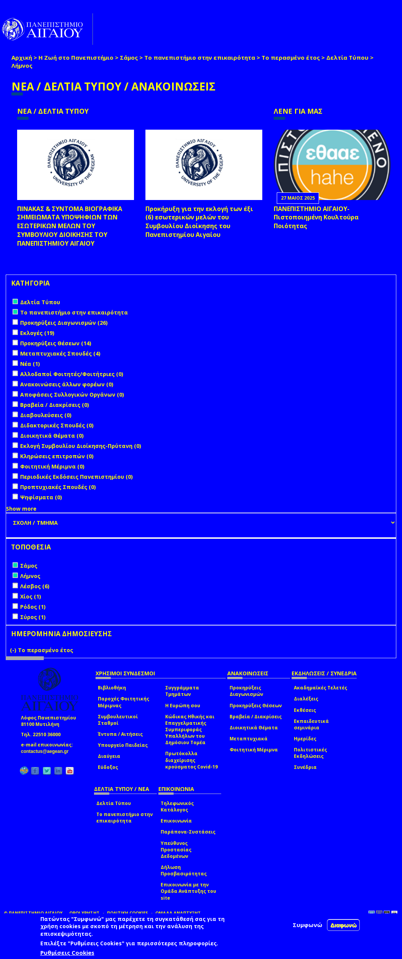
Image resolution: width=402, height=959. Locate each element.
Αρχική (21, 57)
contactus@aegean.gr (47, 751)
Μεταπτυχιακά (249, 738)
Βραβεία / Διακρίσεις (256, 716)
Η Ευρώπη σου (182, 705)
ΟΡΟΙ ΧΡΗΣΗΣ (84, 913)
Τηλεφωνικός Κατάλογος (177, 806)
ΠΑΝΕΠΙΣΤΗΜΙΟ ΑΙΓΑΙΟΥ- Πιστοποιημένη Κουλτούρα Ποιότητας (316, 217)
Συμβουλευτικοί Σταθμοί (118, 719)
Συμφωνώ (307, 925)
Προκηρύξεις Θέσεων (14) (55, 343)
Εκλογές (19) (37, 333)
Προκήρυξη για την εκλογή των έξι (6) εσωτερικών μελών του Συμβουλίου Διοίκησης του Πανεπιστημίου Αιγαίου (199, 222)
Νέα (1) (30, 363)
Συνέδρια (305, 767)
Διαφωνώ (343, 925)
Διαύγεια (109, 756)
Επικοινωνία (176, 821)
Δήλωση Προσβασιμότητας (184, 870)
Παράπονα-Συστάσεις (188, 832)
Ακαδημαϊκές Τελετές (320, 687)
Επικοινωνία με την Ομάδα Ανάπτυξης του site (188, 891)
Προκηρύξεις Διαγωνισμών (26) (64, 322)
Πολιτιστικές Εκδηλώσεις (310, 752)
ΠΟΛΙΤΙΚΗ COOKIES (127, 913)
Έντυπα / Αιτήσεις (120, 734)
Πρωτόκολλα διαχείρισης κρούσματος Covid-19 (191, 760)
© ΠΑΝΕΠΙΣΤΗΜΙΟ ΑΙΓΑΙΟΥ (33, 913)
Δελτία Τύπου (347, 57)
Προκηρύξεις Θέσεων (256, 705)
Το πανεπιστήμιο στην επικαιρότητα (199, 57)
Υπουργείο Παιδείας (123, 745)
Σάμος (129, 57)
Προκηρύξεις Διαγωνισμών (246, 690)
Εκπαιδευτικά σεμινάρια (311, 724)
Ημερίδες (305, 738)
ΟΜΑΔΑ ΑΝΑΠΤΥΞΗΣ (178, 913)
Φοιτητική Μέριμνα (254, 749)
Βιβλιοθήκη (112, 687)
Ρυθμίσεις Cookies (67, 952)
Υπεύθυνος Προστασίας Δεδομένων (176, 849)
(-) (14, 650)
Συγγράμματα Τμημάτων (182, 690)
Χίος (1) (30, 596)
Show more (21, 508)
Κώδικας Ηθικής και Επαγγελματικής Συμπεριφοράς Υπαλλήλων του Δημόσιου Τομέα (189, 729)
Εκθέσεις (305, 710)
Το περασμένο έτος (291, 57)
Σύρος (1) (33, 617)
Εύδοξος (108, 767)
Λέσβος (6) (34, 586)
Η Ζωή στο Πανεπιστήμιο (75, 57)
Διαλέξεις (306, 698)
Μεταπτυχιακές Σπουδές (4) (60, 353)
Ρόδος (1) (33, 606)
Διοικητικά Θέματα (254, 727)
